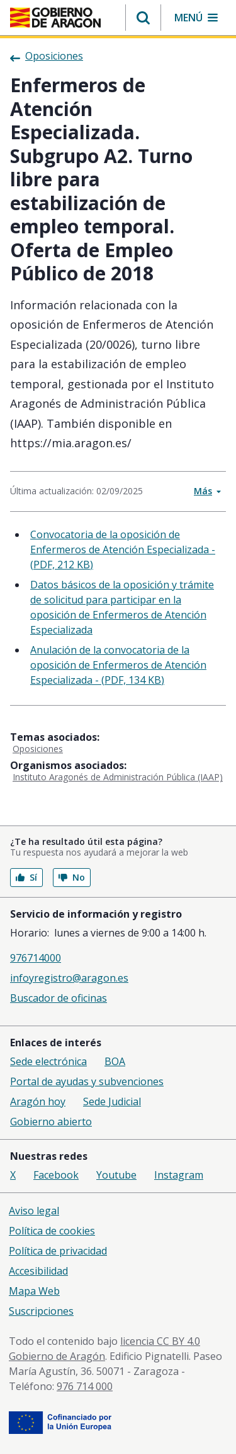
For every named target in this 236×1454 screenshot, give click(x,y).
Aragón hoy (37, 1101)
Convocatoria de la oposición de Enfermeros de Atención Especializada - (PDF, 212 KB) (122, 549)
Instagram (178, 1175)
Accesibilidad (38, 1271)
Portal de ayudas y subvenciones (87, 1081)
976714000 (35, 958)
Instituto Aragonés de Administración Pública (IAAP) (118, 777)
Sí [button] (26, 877)
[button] (143, 18)
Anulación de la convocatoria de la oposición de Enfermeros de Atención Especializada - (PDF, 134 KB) (118, 665)
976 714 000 (85, 1386)
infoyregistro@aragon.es (69, 978)
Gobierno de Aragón (57, 1356)
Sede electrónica (48, 1061)
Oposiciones (38, 749)
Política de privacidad (58, 1251)
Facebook (56, 1175)
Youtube (116, 1175)
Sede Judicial (112, 1101)
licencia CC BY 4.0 (160, 1341)
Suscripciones (41, 1311)
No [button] (72, 877)
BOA (114, 1061)
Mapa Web (34, 1291)
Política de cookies (52, 1231)
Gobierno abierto (51, 1121)
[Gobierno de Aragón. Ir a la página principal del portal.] (55, 18)
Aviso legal (34, 1211)
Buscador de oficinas (58, 998)
